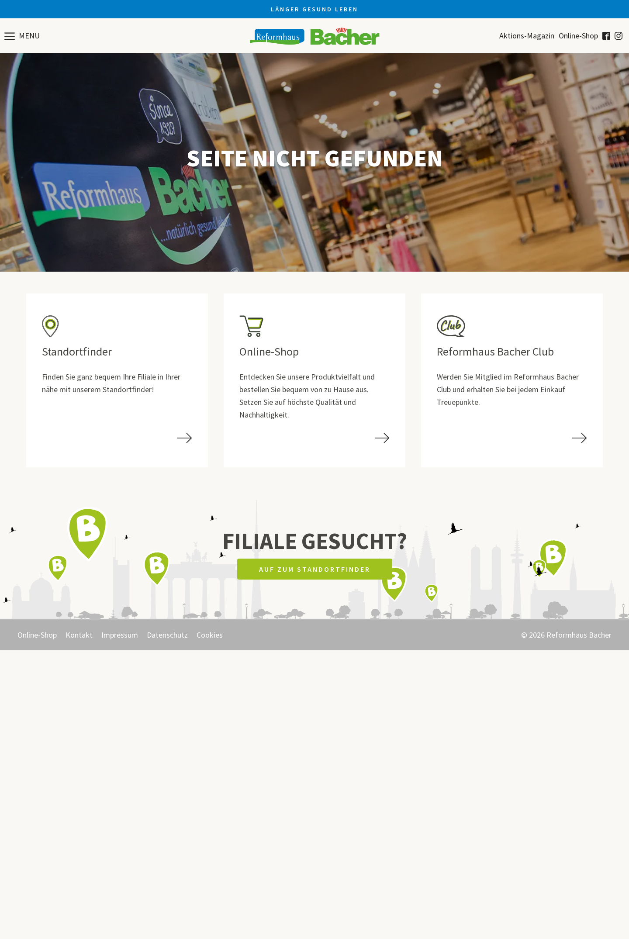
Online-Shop (578, 36)
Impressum (119, 635)
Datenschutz (167, 635)
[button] (22, 36)
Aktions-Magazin (526, 36)
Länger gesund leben (314, 9)
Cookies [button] (210, 635)
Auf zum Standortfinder (314, 569)
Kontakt (79, 635)
